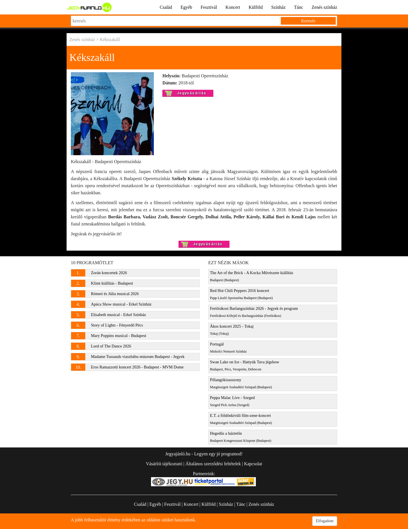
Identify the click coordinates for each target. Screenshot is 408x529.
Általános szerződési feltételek (213, 463)
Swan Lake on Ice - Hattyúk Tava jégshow (244, 365)
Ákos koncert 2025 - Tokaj (232, 330)
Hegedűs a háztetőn (240, 437)
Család (166, 7)
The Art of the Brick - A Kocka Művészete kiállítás (251, 276)
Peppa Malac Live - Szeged (232, 401)
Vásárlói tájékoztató (164, 463)
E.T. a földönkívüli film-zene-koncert (241, 419)
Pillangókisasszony (241, 383)
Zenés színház (324, 7)
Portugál (228, 347)
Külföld (255, 7)
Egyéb (186, 7)
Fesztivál (209, 7)
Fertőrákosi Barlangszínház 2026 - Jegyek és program (254, 312)
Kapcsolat (253, 463)
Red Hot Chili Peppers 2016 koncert (241, 294)
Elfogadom (324, 521)
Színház (278, 7)
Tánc (298, 7)
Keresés (308, 20)
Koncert (233, 7)
